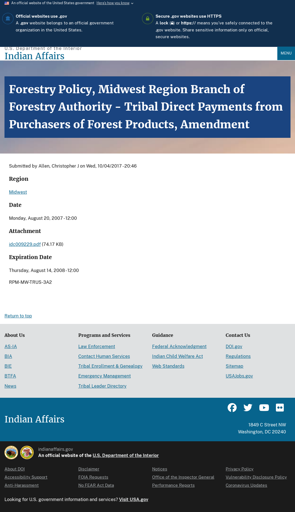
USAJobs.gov (239, 376)
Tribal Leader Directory (102, 386)
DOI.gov (234, 346)
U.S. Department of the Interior (126, 455)
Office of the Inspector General (183, 477)
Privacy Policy (239, 469)
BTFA (10, 376)
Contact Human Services (104, 356)
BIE (8, 366)
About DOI (14, 469)
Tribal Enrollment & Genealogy (110, 366)
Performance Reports (173, 485)
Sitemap (234, 366)
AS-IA (10, 346)
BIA (8, 356)
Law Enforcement (96, 346)
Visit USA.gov (133, 499)
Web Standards (168, 366)
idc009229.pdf (25, 244)
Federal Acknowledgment (179, 346)
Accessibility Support (25, 477)
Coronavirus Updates (246, 485)
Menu (286, 53)
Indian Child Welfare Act (177, 356)
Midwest (18, 192)
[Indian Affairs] (140, 56)
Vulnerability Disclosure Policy (256, 477)
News (10, 386)
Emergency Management (104, 376)
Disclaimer (88, 469)
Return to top (18, 316)
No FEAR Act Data (96, 485)
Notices (159, 469)
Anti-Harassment (21, 485)
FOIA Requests (93, 477)
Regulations (238, 356)
